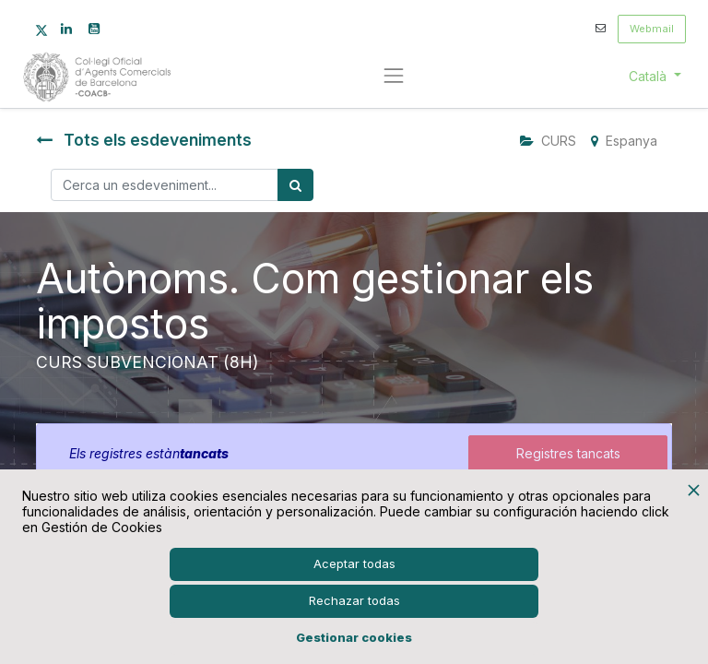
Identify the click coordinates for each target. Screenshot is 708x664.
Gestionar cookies (354, 637)
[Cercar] (295, 185)
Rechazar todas (354, 600)
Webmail (652, 28)
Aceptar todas (354, 563)
